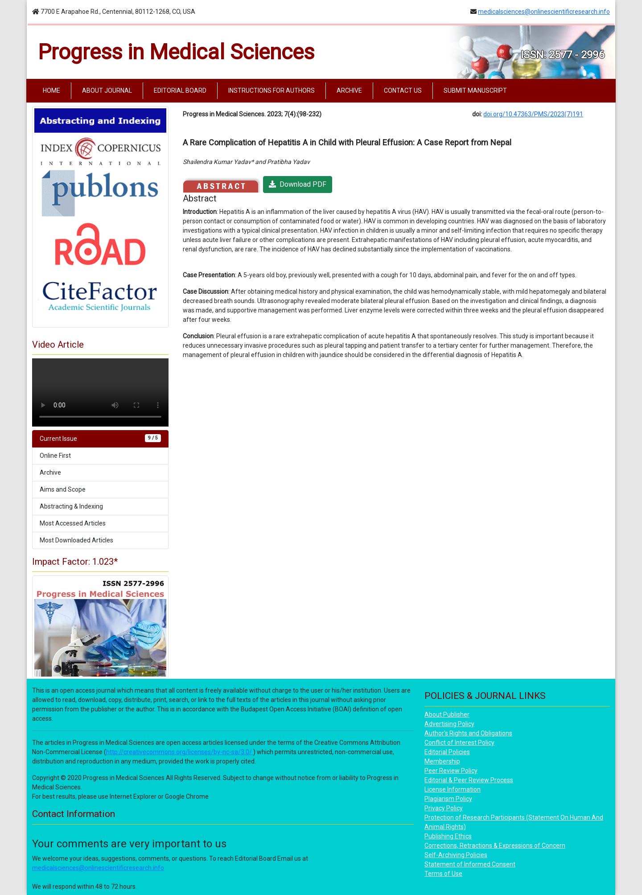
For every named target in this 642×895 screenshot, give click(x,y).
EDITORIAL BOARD (180, 90)
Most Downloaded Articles (76, 540)
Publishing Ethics (448, 836)
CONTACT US (403, 90)
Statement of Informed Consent (469, 864)
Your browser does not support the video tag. (100, 392)
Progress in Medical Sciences (176, 52)
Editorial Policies (447, 751)
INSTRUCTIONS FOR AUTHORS (271, 90)
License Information (452, 789)
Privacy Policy (443, 808)
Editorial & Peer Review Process (468, 780)
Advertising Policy (449, 723)
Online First (55, 455)
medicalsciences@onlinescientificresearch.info (544, 11)
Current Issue (100, 438)
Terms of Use (443, 873)
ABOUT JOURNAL (107, 90)
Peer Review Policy (450, 770)
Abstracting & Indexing (71, 506)
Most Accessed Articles (73, 523)
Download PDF (297, 184)
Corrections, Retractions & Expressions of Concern (494, 845)
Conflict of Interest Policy (459, 742)
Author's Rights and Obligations (468, 733)
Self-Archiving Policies (455, 854)
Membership (442, 761)
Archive (50, 472)
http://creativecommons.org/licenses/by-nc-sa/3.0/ (179, 751)
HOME (53, 90)
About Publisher (446, 714)
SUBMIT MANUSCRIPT (475, 90)
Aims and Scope (63, 489)
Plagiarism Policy (448, 798)
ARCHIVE (349, 90)
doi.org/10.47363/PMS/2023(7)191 (533, 114)
